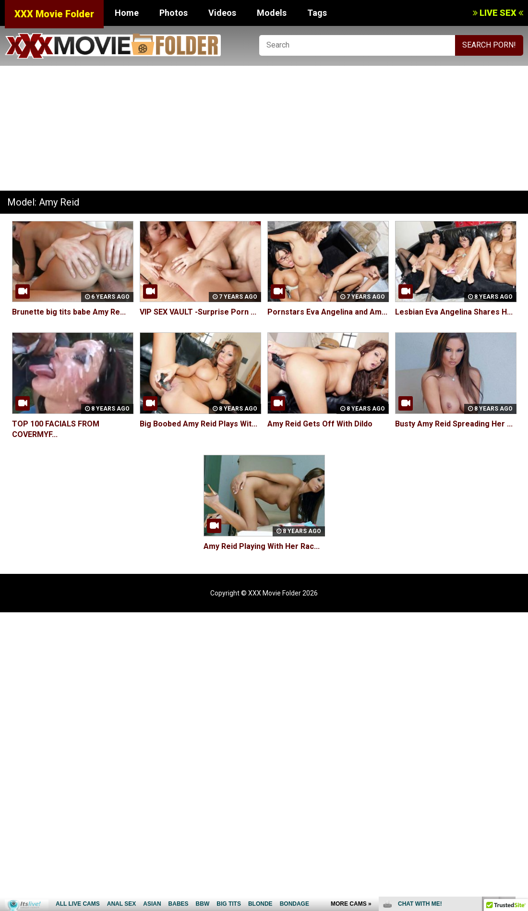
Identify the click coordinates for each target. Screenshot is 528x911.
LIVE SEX (498, 13)
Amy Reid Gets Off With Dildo (319, 423)
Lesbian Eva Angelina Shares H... (454, 311)
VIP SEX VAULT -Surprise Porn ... (198, 311)
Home (127, 13)
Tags (317, 13)
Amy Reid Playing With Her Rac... (262, 546)
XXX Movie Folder (54, 14)
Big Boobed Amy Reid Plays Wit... (198, 423)
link (520, 761)
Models (272, 13)
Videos (222, 13)
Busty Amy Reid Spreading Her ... (454, 423)
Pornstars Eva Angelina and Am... (327, 311)
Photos (173, 13)
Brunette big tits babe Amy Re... (69, 311)
